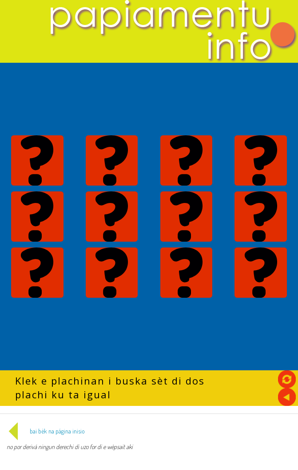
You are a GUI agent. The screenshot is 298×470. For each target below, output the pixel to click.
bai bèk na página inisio (46, 431)
